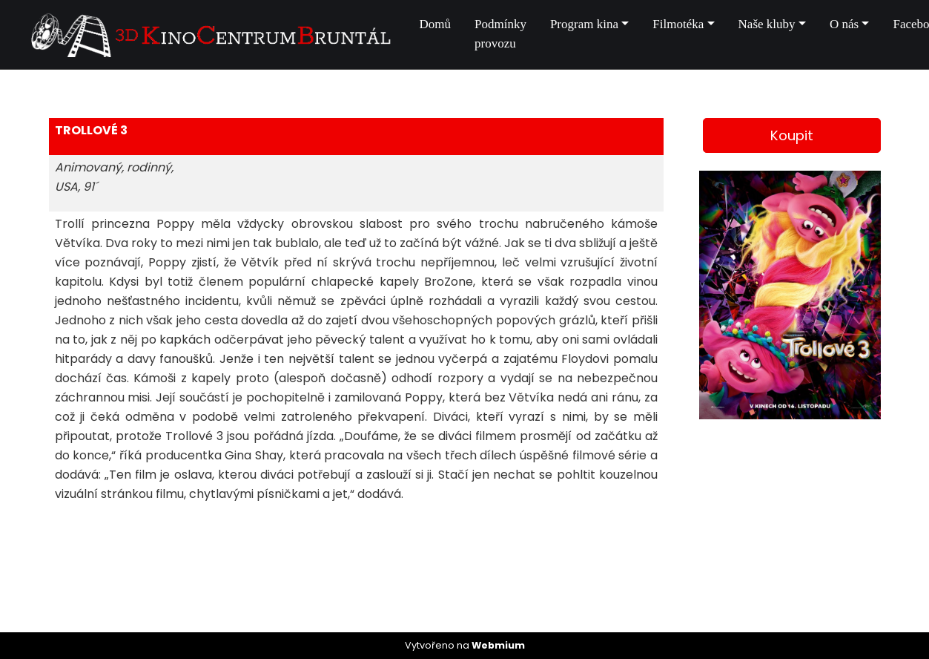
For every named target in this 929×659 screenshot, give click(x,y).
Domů (436, 24)
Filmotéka (678, 24)
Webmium (498, 645)
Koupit (791, 135)
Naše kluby (767, 24)
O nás (844, 24)
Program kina (584, 24)
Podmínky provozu (500, 33)
